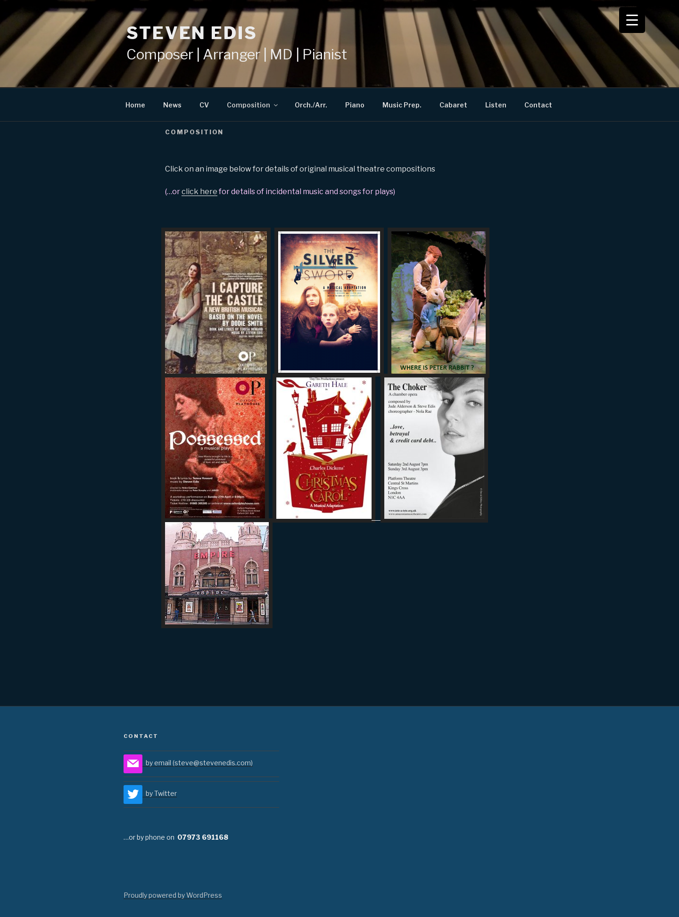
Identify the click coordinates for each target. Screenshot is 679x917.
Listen (495, 105)
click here (199, 191)
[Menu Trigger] (632, 20)
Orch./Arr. (311, 105)
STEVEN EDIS (191, 33)
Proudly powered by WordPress (173, 895)
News (172, 105)
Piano (354, 105)
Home (135, 105)
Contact (538, 105)
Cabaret (453, 105)
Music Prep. (402, 105)
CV (204, 105)
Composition (253, 105)
